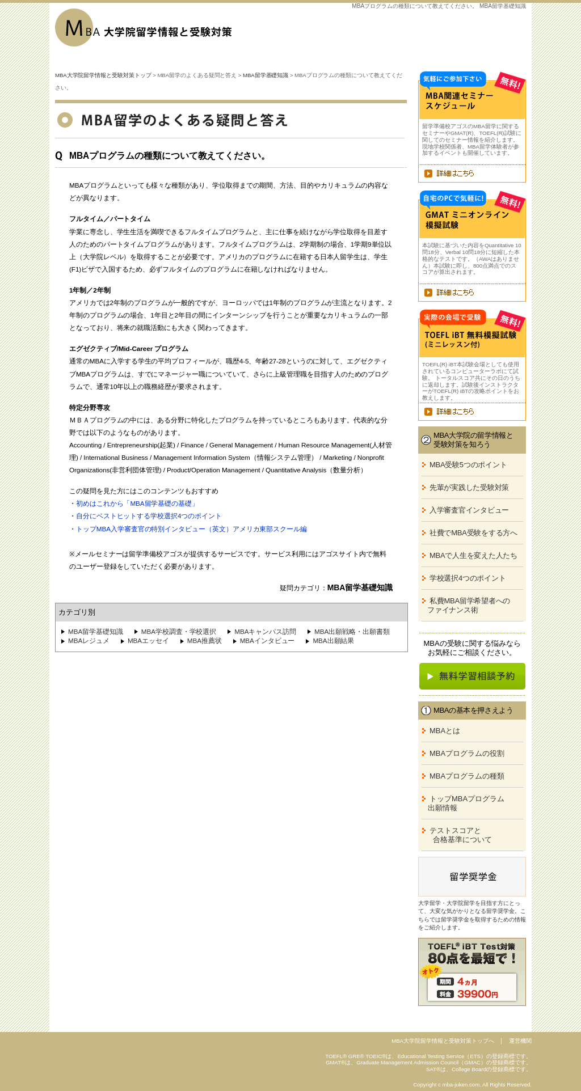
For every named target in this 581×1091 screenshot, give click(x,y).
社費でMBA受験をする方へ (473, 532)
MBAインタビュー (267, 640)
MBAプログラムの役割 (467, 753)
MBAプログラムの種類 (467, 776)
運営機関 (520, 1041)
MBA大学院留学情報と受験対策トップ (103, 75)
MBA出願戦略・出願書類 (352, 631)
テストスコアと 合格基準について (455, 835)
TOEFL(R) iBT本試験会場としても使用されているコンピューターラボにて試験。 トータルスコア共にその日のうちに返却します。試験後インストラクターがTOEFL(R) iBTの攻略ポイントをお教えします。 (471, 381)
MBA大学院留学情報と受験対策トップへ (442, 1041)
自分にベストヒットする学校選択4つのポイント (149, 515)
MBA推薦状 (204, 640)
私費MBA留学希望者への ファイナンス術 (464, 605)
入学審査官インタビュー (469, 510)
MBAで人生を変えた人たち (473, 555)
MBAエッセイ (148, 640)
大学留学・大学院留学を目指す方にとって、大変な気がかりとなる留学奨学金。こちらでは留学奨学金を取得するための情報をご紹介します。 (472, 915)
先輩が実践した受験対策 (469, 487)
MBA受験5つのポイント (468, 464)
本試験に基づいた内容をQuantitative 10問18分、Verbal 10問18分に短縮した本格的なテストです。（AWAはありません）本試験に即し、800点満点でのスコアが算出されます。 (471, 258)
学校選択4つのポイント (468, 578)
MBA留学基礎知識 (265, 75)
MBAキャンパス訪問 (265, 631)
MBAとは (445, 730)
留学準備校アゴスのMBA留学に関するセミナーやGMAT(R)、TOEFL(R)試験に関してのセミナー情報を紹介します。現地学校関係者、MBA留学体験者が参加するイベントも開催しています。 (471, 139)
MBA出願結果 (333, 640)
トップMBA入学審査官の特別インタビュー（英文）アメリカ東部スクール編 (191, 528)
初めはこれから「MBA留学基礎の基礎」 (137, 503)
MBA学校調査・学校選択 (179, 631)
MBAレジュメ (89, 640)
